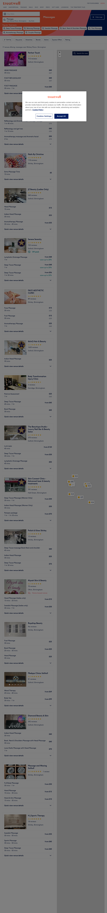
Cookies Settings (44, 116)
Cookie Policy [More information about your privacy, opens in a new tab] (37, 110)
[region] (54, 106)
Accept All (61, 116)
